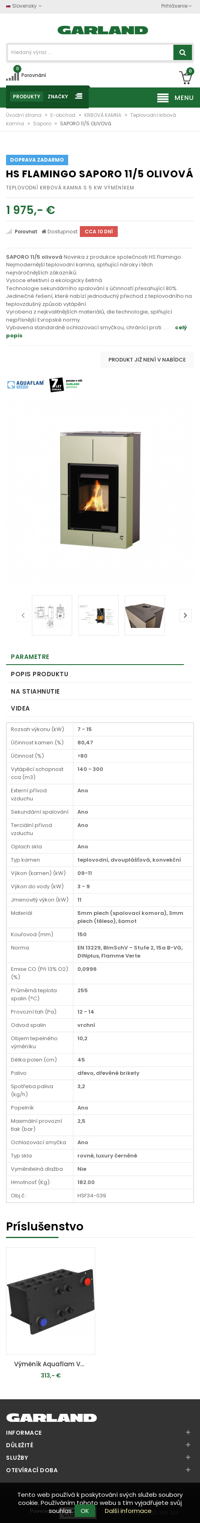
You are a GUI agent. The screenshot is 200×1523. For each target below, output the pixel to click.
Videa (20, 708)
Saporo (42, 123)
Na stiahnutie (35, 691)
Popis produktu (39, 674)
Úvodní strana (24, 115)
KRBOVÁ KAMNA (103, 115)
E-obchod (63, 115)
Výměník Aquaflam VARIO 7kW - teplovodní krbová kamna (52, 1364)
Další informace (128, 1510)
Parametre (30, 656)
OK (85, 1510)
